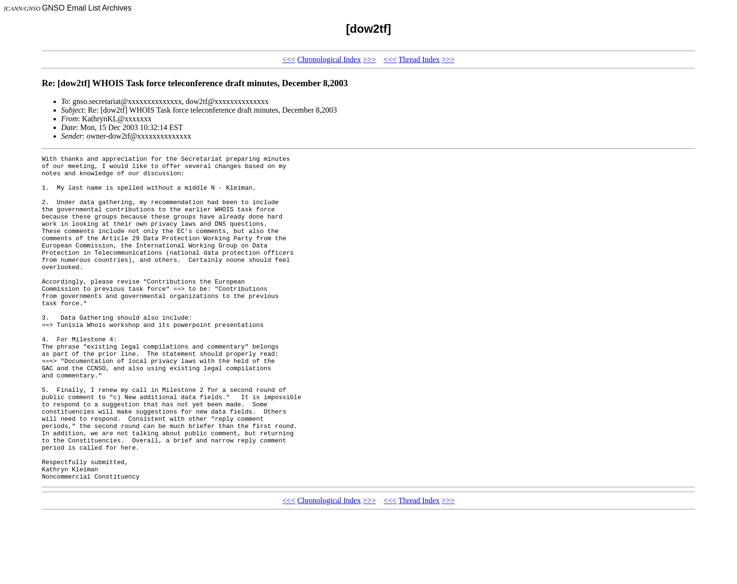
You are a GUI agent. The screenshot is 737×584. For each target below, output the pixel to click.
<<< (288, 59)
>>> (369, 59)
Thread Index (419, 59)
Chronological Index (329, 59)
